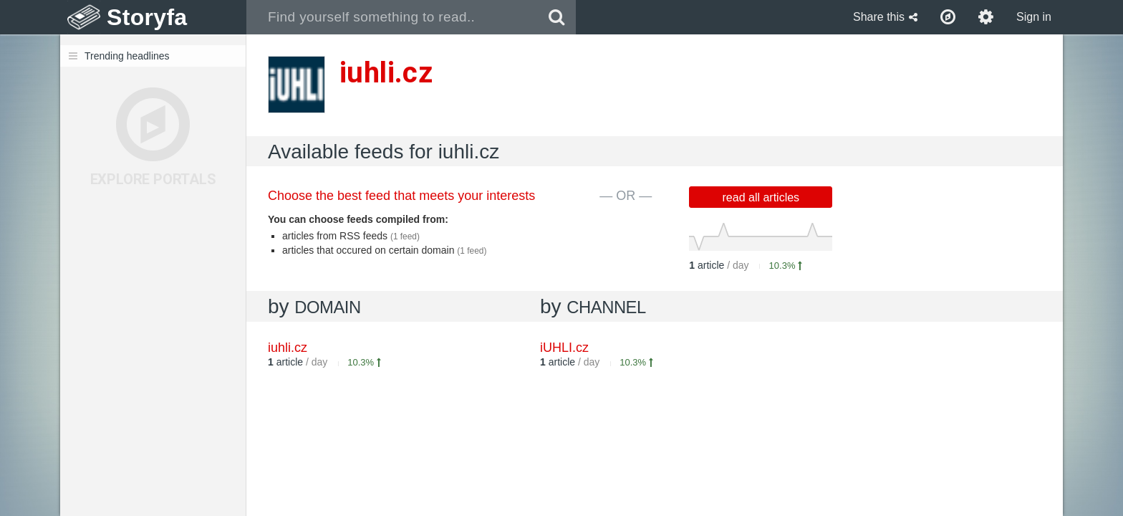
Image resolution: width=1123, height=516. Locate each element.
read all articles (761, 197)
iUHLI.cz (564, 347)
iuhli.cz (287, 347)
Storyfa (147, 17)
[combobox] (392, 17)
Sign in (1033, 17)
